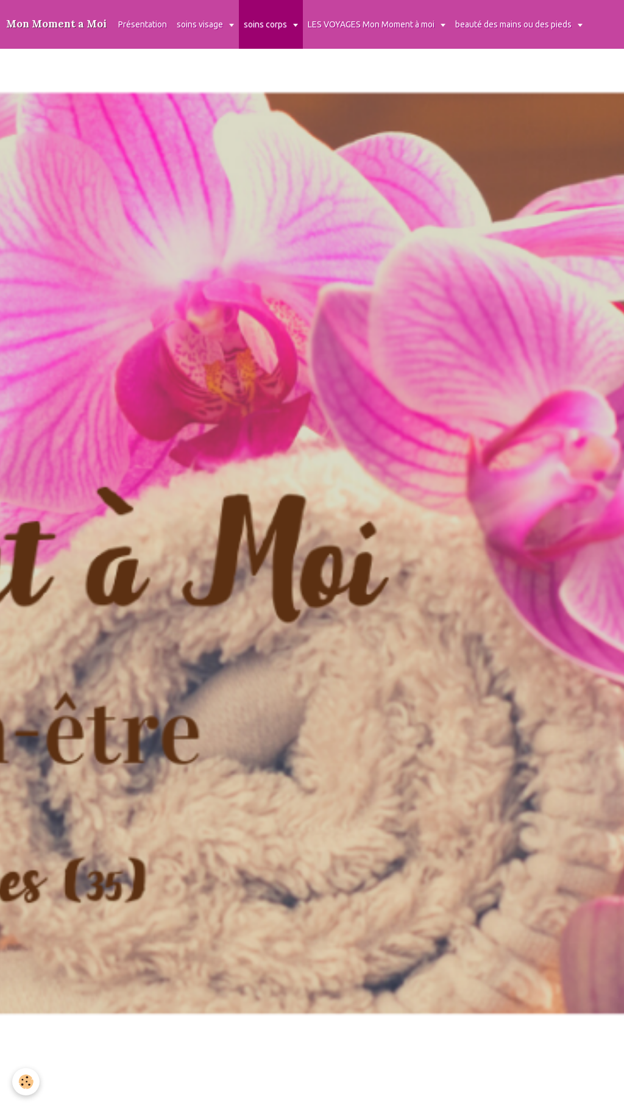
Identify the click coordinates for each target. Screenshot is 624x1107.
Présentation (142, 24)
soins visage (201, 24)
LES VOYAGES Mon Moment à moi (372, 24)
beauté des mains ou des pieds (514, 24)
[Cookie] (26, 1081)
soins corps (266, 24)
